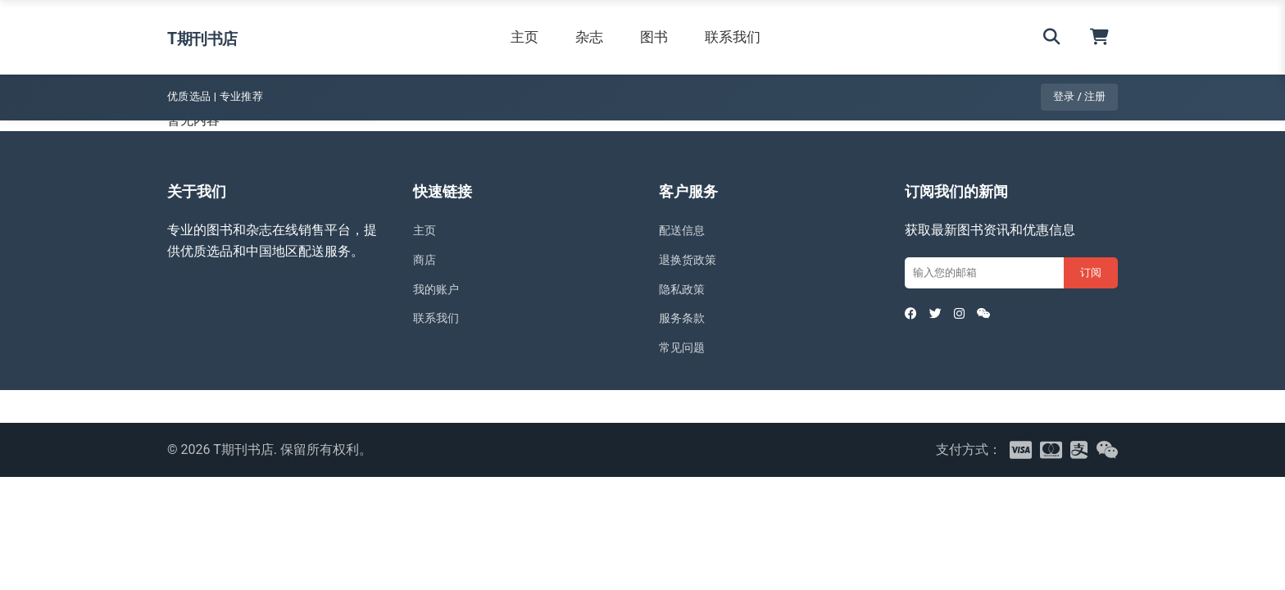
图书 (670, 37)
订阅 (1090, 272)
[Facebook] (913, 318)
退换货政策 (691, 259)
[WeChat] (998, 318)
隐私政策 (685, 289)
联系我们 (749, 37)
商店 (426, 259)
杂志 (606, 37)
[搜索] (1051, 38)
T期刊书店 (219, 36)
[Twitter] (941, 318)
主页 (541, 37)
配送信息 (685, 230)
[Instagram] (969, 318)
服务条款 (685, 317)
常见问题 (685, 347)
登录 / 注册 (1079, 96)
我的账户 (439, 289)
